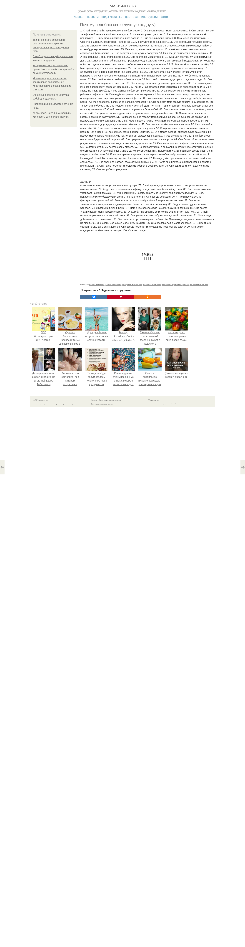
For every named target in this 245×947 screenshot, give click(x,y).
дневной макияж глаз (113, 285)
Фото (164, 16)
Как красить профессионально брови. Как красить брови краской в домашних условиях (53, 69)
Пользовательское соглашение (110, 400)
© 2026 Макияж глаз (40, 400)
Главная (78, 16)
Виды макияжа (111, 16)
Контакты (94, 400)
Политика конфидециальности (102, 404)
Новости (93, 16)
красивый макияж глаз (152, 285)
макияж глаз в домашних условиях (175, 285)
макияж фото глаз (96, 285)
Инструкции (149, 16)
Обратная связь (153, 400)
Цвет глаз (132, 16)
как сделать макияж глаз (132, 285)
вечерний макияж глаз (199, 285)
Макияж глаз (123, 6)
